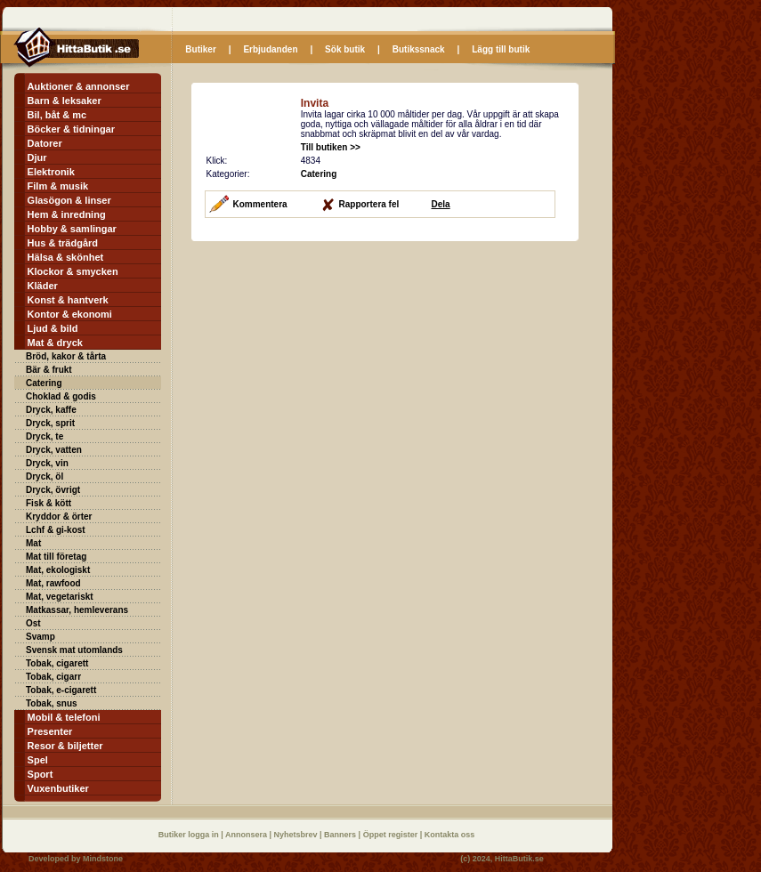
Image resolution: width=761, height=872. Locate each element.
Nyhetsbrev (297, 834)
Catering (44, 383)
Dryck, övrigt (53, 490)
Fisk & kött (48, 503)
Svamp (40, 637)
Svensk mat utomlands (74, 650)
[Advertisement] (340, 366)
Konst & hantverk (68, 300)
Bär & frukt (49, 370)
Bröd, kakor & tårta (66, 356)
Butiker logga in (190, 834)
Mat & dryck (55, 342)
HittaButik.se (519, 858)
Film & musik (58, 186)
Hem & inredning (67, 214)
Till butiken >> (330, 147)
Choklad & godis (61, 396)
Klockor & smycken (73, 271)
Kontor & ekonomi (70, 314)
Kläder (43, 285)
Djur (37, 157)
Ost (33, 623)
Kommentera (260, 204)
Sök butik (345, 49)
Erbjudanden (270, 49)
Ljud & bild (53, 328)
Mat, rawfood (53, 583)
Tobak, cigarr (53, 677)
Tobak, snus (51, 703)
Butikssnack (419, 49)
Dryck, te (44, 436)
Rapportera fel (369, 204)
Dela (441, 204)
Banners (341, 834)
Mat (33, 543)
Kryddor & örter (59, 516)
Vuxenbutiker (58, 788)
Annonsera (247, 834)
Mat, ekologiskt (58, 570)
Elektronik (51, 171)
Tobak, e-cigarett (61, 690)
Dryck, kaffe (51, 410)
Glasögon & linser (69, 200)
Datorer (45, 143)
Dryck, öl (44, 476)
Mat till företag (56, 556)
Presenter (50, 731)
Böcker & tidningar (71, 129)
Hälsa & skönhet (66, 257)
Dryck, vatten (54, 450)
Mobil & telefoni (64, 717)
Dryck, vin (47, 463)
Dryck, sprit (50, 423)
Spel (38, 760)
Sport (40, 774)
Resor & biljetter (65, 745)
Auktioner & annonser (79, 86)
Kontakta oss (450, 834)
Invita (314, 103)
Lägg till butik (501, 49)
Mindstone (103, 858)
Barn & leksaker (64, 100)
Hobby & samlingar (72, 228)
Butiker (200, 49)
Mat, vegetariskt (59, 597)
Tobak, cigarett (57, 663)
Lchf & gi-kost (55, 530)
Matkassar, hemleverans (77, 610)
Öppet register (391, 834)
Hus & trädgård (63, 243)
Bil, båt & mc (57, 114)
